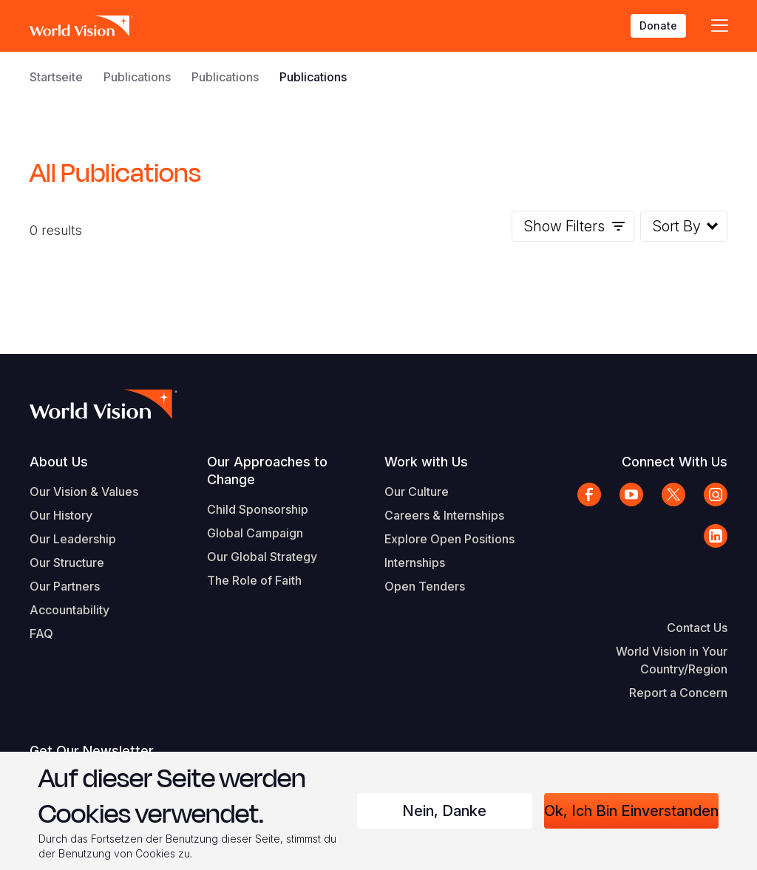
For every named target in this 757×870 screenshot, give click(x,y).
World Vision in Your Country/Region (671, 660)
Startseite (56, 76)
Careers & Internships (444, 515)
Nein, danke (444, 811)
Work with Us (426, 461)
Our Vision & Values (84, 491)
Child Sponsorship (257, 509)
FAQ (41, 633)
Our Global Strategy (262, 556)
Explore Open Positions (449, 538)
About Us (59, 461)
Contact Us (697, 627)
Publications (137, 76)
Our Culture (416, 491)
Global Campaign (255, 533)
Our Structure (67, 562)
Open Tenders (424, 586)
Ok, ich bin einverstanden (631, 811)
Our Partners (65, 586)
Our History (61, 515)
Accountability (69, 609)
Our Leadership (73, 538)
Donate (658, 25)
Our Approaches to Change (267, 470)
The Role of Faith (254, 580)
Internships (414, 562)
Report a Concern (678, 692)
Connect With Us (674, 461)
